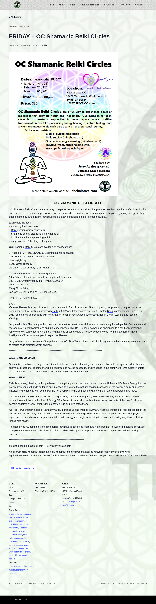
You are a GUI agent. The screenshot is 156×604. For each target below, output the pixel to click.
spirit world (13, 548)
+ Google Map (74, 502)
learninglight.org (18, 260)
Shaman (23, 528)
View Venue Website (70, 505)
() (138, 5)
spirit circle (13, 545)
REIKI (82, 203)
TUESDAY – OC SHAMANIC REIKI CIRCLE (33, 583)
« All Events (15, 17)
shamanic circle (15, 535)
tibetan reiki (24, 548)
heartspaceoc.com (19, 284)
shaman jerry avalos (17, 531)
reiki (12, 451)
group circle (14, 514)
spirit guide (23, 545)
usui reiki (13, 555)
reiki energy (14, 528)
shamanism (24, 541)
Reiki (28, 209)
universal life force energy (20, 552)
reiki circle (23, 524)
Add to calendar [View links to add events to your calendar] (23, 468)
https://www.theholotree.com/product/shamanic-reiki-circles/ (20, 569)
